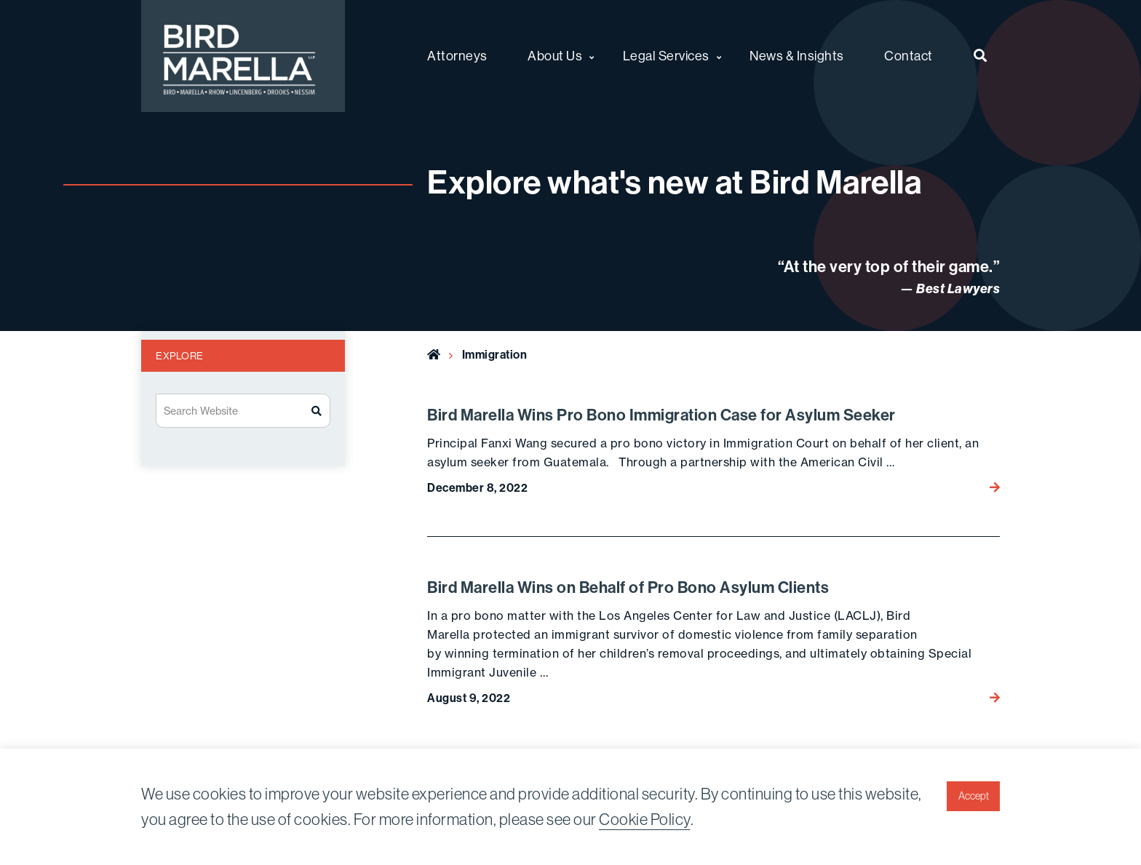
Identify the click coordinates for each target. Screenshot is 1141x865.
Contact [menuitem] (908, 56)
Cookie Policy (645, 819)
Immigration (495, 355)
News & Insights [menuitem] (797, 56)
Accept (973, 796)
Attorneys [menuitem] (457, 56)
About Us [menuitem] (555, 56)
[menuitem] (981, 56)
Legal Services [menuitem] (666, 56)
